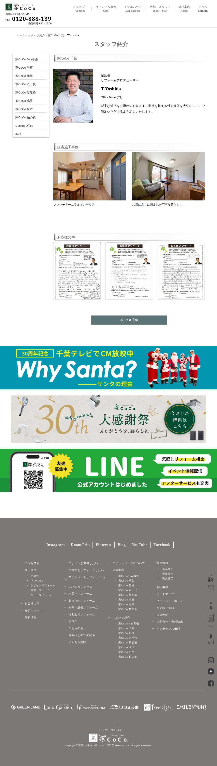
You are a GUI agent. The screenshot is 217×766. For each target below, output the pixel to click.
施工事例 (30, 570)
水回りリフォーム (80, 593)
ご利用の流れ (77, 628)
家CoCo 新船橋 (25, 92)
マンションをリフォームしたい (86, 578)
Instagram (55, 544)
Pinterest (103, 544)
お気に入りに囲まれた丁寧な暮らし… (157, 204)
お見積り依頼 (165, 607)
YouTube (139, 544)
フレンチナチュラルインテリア (74, 204)
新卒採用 (167, 569)
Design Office (24, 125)
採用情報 (162, 563)
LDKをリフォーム (80, 586)
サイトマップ (165, 594)
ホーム (21, 35)
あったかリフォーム (81, 600)
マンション (37, 580)
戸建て (35, 575)
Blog (122, 544)
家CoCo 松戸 (24, 109)
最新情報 (30, 617)
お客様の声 (32, 603)
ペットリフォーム (42, 594)
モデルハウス (33, 610)
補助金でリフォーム (81, 614)
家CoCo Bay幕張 (26, 59)
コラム (203, 8)
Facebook (161, 544)
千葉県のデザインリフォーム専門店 (95, 745)
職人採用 (167, 578)
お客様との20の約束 (81, 635)
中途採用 (167, 573)
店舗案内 (118, 570)
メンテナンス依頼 (168, 628)
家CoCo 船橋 (24, 75)
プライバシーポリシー (171, 601)
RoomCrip (80, 544)
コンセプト (80, 8)
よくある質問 (77, 642)
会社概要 (162, 587)
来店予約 (162, 614)
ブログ (72, 621)
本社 (18, 133)
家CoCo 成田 (24, 100)
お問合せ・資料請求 (169, 621)
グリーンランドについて (128, 563)
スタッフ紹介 (36, 35)
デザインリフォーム (43, 585)
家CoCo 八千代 (25, 84)
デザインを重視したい (83, 563)
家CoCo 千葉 (56, 35)
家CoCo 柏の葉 (25, 117)
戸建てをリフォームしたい (86, 570)
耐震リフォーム (40, 590)
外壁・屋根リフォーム (83, 607)
